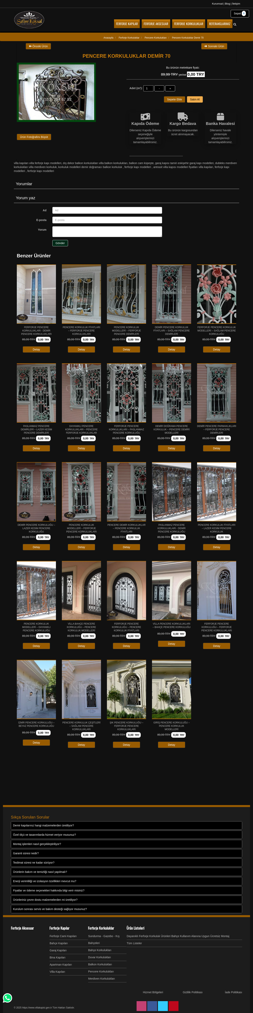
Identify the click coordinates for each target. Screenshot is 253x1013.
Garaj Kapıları (58, 950)
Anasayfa (108, 37)
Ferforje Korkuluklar (101, 928)
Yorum (42, 229)
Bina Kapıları (57, 957)
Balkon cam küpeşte (141, 163)
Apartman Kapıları (61, 964)
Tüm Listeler (134, 943)
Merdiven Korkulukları (101, 978)
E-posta (41, 220)
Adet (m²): (136, 88)
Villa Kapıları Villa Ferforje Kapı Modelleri (37, 163)
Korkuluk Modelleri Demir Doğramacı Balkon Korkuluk (90, 167)
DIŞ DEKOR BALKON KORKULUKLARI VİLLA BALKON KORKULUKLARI (95, 163)
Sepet (240, 13)
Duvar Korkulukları (99, 957)
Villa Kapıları (57, 971)
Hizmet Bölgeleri (153, 992)
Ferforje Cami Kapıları (63, 936)
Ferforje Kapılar (59, 928)
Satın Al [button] (195, 99)
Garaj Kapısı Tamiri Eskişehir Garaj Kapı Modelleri (184, 163)
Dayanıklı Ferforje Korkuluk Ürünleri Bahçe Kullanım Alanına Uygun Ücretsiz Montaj (178, 936)
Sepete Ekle (174, 99)
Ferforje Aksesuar (22, 928)
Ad (44, 210)
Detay (36, 349)
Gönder (60, 243)
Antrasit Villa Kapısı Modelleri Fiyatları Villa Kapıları (183, 167)
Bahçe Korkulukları (99, 950)
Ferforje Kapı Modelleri (138, 167)
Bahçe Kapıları (59, 943)
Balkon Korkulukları (100, 964)
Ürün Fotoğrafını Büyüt (34, 137)
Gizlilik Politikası (193, 992)
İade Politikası (233, 992)
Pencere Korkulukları (101, 971)
